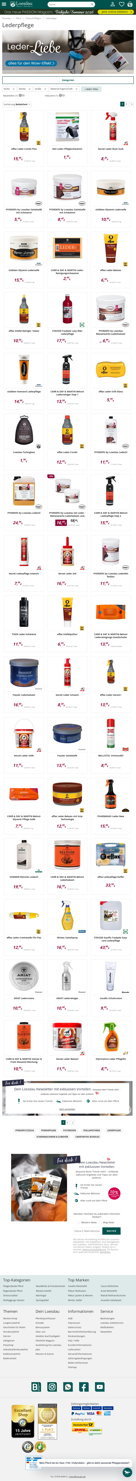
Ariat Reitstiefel (109, 1290)
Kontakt (40, 1322)
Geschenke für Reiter (14, 1327)
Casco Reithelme (109, 1286)
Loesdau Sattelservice (111, 1322)
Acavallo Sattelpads (111, 1300)
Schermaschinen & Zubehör (52, 1136)
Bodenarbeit (9, 1358)
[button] (4, 4)
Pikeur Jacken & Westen (80, 1295)
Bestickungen (107, 1318)
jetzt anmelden (67, 1109)
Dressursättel (10, 1295)
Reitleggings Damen (13, 1300)
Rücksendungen (76, 1336)
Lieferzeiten (74, 1349)
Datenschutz (74, 1327)
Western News (89, 1222)
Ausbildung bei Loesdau (48, 1345)
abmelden (105, 1252)
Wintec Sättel (75, 1300)
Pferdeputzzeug (24, 1130)
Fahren (7, 1336)
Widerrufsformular (78, 1362)
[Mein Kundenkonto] (112, 6)
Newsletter (106, 1331)
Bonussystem (43, 1327)
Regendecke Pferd (12, 1290)
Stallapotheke (91, 1130)
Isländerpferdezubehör (15, 1349)
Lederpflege (114, 1130)
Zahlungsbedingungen (80, 1358)
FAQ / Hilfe (73, 1340)
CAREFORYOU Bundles (87, 1136)
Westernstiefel (43, 1290)
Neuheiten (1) (10, 95)
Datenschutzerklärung (94, 1249)
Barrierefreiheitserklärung (82, 1331)
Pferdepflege (48, 1130)
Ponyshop (8, 1345)
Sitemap (72, 1367)
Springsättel (42, 1300)
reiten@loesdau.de (77, 1476)
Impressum (74, 1322)
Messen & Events (45, 1353)
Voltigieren (9, 1340)
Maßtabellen (107, 1327)
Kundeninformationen (80, 1345)
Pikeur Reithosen (77, 1290)
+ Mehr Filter (91, 89)
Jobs (38, 1349)
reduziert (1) (51, 95)
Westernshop (10, 1318)
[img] (130, 5)
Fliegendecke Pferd (13, 1286)
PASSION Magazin (45, 1340)
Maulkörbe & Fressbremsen (50, 1286)
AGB (70, 1318)
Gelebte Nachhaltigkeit (48, 1336)
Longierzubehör (11, 1322)
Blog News (108, 1222)
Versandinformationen (80, 1353)
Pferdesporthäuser (46, 1318)
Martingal (41, 1295)
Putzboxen (69, 1130)
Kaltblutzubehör (11, 1353)
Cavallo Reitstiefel (77, 1286)
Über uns (40, 1331)
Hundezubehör (11, 1331)
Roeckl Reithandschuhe (113, 1295)
